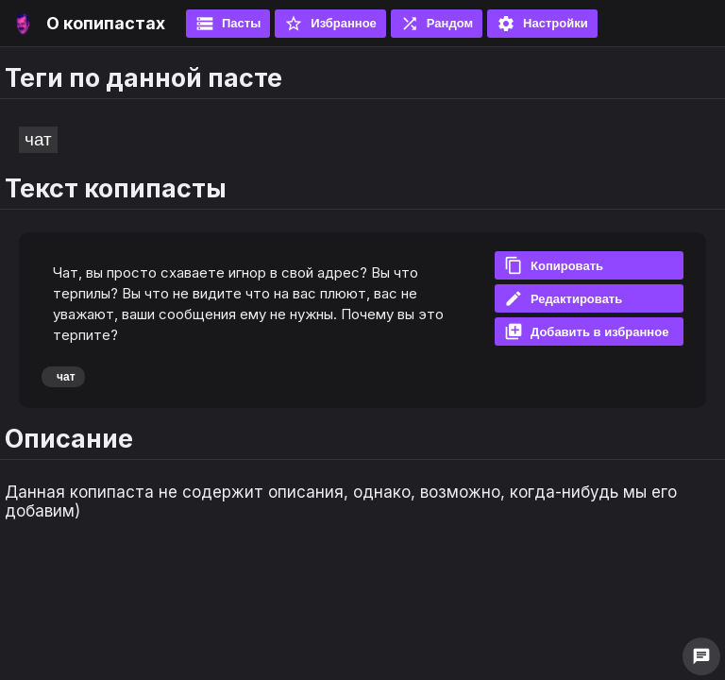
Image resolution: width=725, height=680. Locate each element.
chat (701, 656)
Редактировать (563, 298)
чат (38, 139)
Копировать (553, 265)
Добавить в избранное (586, 331)
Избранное (330, 23)
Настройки (542, 23)
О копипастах (105, 23)
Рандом (436, 23)
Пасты (228, 23)
